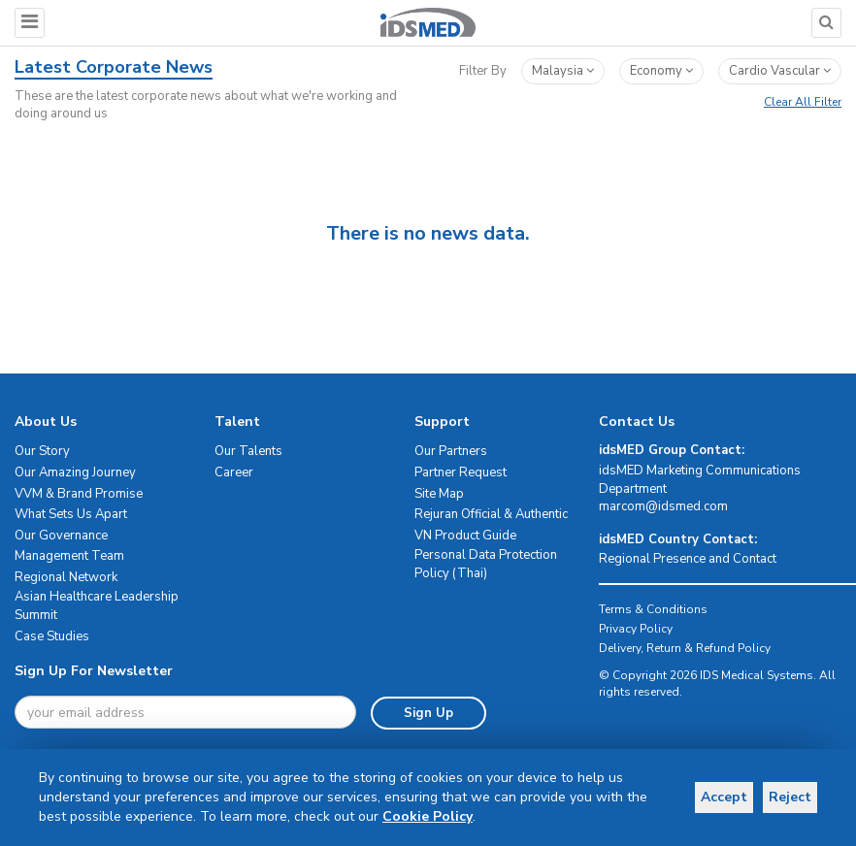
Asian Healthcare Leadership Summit (97, 606)
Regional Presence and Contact (687, 559)
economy (661, 71)
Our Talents (248, 451)
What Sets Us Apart (71, 514)
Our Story (42, 451)
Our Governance (61, 535)
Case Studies (52, 636)
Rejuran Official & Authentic (491, 514)
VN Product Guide (465, 535)
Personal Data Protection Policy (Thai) (485, 564)
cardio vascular (780, 71)
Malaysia (563, 71)
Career (233, 472)
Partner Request (460, 472)
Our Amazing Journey (75, 472)
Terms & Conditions (653, 609)
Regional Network (66, 577)
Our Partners (450, 451)
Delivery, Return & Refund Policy (685, 648)
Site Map (439, 494)
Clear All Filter (802, 102)
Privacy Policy (636, 628)
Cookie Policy (84, 816)
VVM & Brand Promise (79, 494)
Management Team (69, 556)
